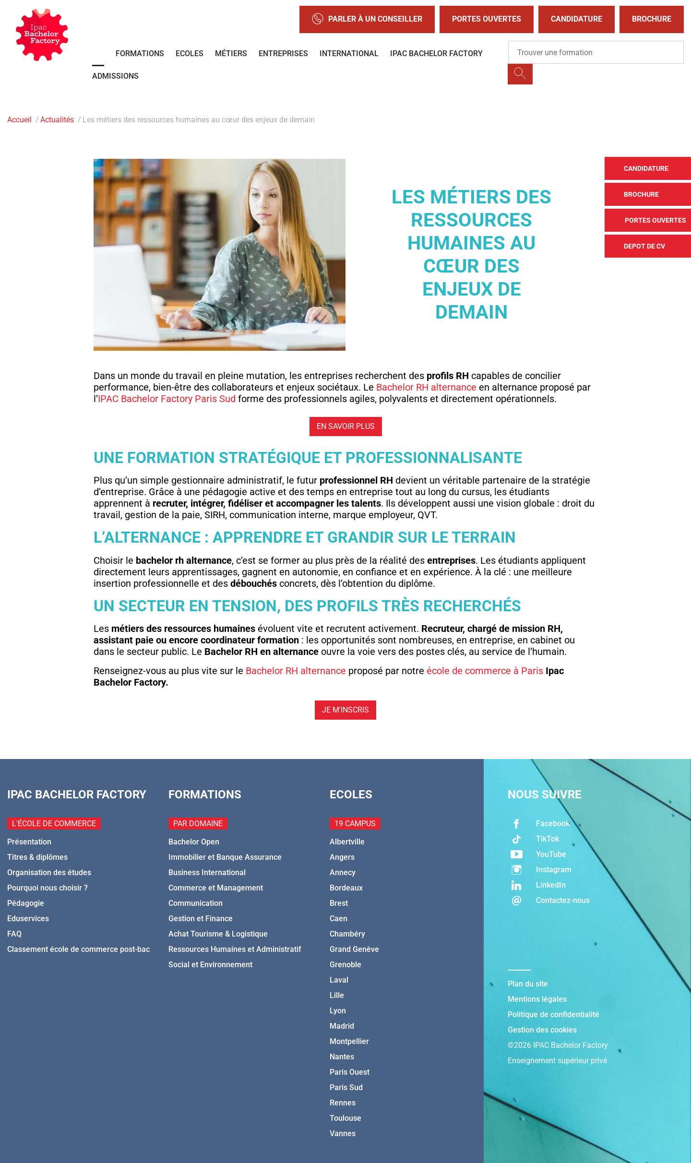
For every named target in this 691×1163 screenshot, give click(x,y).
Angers (342, 857)
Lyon (338, 1010)
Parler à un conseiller (367, 19)
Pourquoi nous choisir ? (47, 887)
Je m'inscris (345, 709)
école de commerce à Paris (485, 670)
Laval (339, 980)
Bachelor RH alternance (426, 387)
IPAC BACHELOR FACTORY (436, 53)
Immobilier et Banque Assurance (225, 857)
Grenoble (345, 964)
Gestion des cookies (542, 1029)
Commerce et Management (215, 887)
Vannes (343, 1133)
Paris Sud (346, 1087)
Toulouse (345, 1118)
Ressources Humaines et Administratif (234, 949)
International (349, 53)
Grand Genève (354, 949)
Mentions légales (537, 999)
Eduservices (28, 918)
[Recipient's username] (596, 52)
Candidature (576, 19)
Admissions (115, 76)
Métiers (231, 53)
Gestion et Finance (200, 918)
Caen (338, 918)
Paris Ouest (349, 1072)
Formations (140, 53)
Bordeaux (346, 887)
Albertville (347, 841)
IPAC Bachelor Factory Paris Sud (167, 398)
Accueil (19, 119)
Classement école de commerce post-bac (78, 949)
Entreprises (283, 53)
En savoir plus (346, 426)
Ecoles (189, 53)
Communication (195, 903)
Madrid (342, 1026)
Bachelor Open (193, 841)
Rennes (343, 1102)
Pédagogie (25, 903)
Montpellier (349, 1041)
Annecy (343, 872)
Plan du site (528, 983)
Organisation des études (49, 872)
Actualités (57, 119)
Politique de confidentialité (553, 1014)
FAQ (14, 933)
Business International (207, 872)
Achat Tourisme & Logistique (218, 933)
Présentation (29, 841)
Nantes (342, 1056)
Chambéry (347, 933)
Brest (339, 903)
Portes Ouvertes (486, 19)
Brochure (651, 19)
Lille (337, 995)
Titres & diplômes (37, 857)
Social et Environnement (210, 964)
